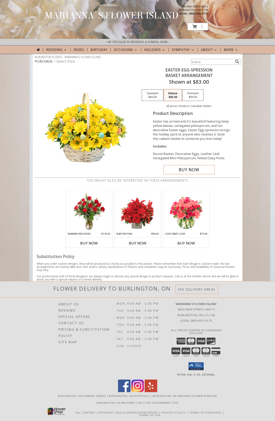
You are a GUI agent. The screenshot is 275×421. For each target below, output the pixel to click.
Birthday (99, 50)
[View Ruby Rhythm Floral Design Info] (137, 211)
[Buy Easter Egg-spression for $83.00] (189, 169)
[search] (237, 61)
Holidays (154, 50)
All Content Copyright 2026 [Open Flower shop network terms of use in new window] (99, 412)
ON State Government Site (158, 402)
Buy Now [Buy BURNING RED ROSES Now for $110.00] (89, 243)
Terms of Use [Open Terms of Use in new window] (150, 415)
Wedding (56, 50)
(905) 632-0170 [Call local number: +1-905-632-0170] (198, 13)
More (231, 50)
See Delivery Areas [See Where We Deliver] (196, 289)
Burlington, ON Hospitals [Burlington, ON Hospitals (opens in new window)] (129, 395)
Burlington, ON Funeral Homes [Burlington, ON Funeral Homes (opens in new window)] (82, 395)
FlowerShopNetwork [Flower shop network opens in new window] (140, 412)
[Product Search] (212, 62)
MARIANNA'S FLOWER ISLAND (111, 15)
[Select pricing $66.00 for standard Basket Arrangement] (152, 95)
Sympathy (183, 50)
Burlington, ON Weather (116, 402)
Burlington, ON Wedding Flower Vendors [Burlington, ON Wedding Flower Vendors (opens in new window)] (185, 395)
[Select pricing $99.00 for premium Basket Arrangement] (193, 95)
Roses (79, 50)
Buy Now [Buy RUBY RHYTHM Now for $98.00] (137, 243)
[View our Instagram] (137, 391)
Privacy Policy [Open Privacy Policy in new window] (174, 412)
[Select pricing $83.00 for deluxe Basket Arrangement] (173, 95)
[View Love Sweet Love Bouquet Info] (186, 211)
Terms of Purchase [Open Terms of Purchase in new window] (205, 412)
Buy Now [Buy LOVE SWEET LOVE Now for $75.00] (186, 243)
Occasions (126, 50)
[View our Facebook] (124, 391)
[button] (197, 26)
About (209, 50)
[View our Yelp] (151, 391)
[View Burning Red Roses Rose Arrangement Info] (89, 211)
